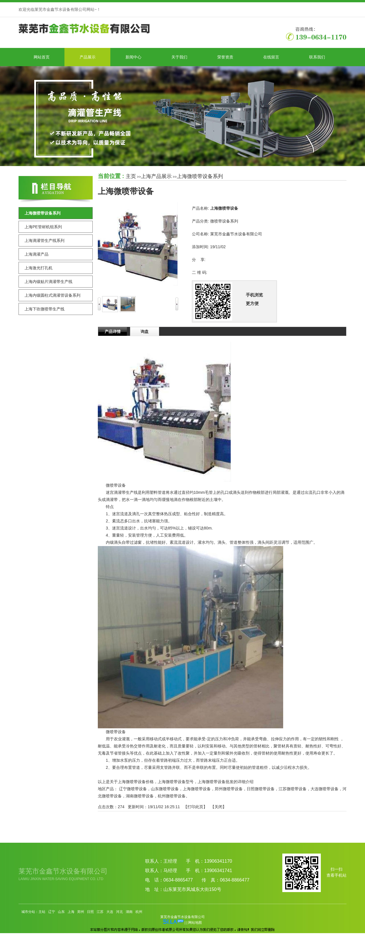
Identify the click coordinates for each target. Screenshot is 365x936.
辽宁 (51, 912)
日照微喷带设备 (261, 789)
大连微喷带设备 (324, 789)
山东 (61, 912)
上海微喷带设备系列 (200, 176)
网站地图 (195, 923)
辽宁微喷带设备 (133, 789)
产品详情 (113, 331)
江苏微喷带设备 (293, 789)
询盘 (145, 331)
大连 (109, 912)
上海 (71, 912)
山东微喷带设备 (165, 789)
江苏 (100, 912)
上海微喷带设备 (197, 789)
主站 (41, 912)
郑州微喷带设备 (229, 789)
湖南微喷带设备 (140, 796)
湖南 (129, 912)
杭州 (138, 912)
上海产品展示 (156, 176)
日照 (90, 912)
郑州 (80, 912)
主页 (131, 176)
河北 (119, 912)
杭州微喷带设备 (172, 796)
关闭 (218, 806)
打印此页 (195, 806)
